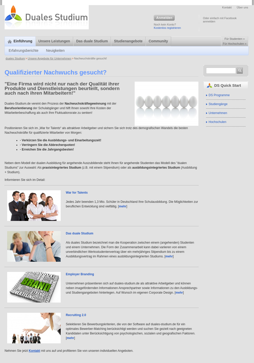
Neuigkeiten (55, 51)
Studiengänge (218, 104)
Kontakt (227, 7)
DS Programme (219, 95)
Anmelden (164, 18)
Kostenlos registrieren (167, 27)
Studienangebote (128, 41)
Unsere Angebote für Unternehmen (49, 58)
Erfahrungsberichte (24, 51)
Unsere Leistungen (54, 41)
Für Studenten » (235, 38)
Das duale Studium (92, 41)
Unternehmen (218, 113)
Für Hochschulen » (234, 43)
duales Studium (15, 58)
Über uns (242, 7)
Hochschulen (217, 122)
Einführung (20, 41)
